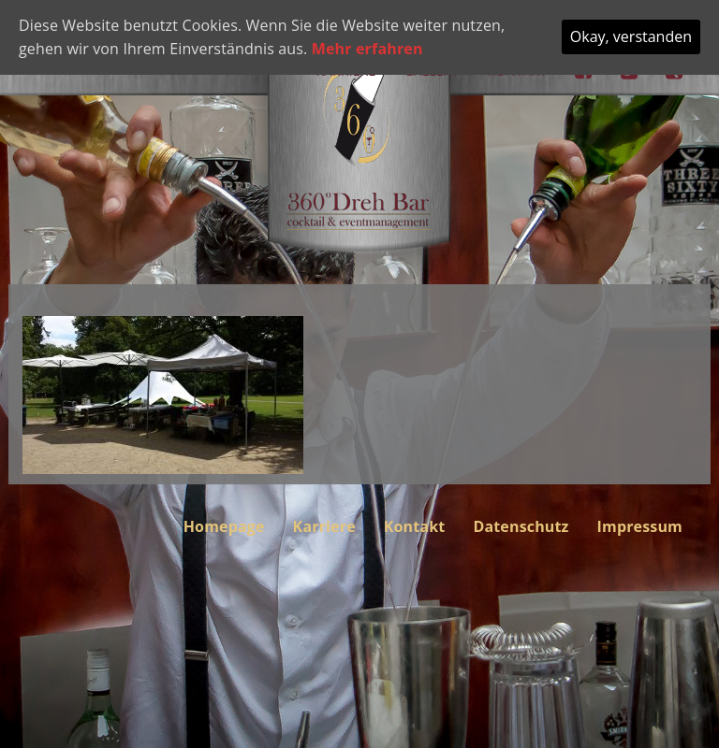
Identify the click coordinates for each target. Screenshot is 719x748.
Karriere (324, 526)
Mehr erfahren (367, 48)
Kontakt (415, 526)
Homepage (224, 526)
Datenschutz (520, 526)
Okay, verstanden (631, 36)
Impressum (639, 526)
